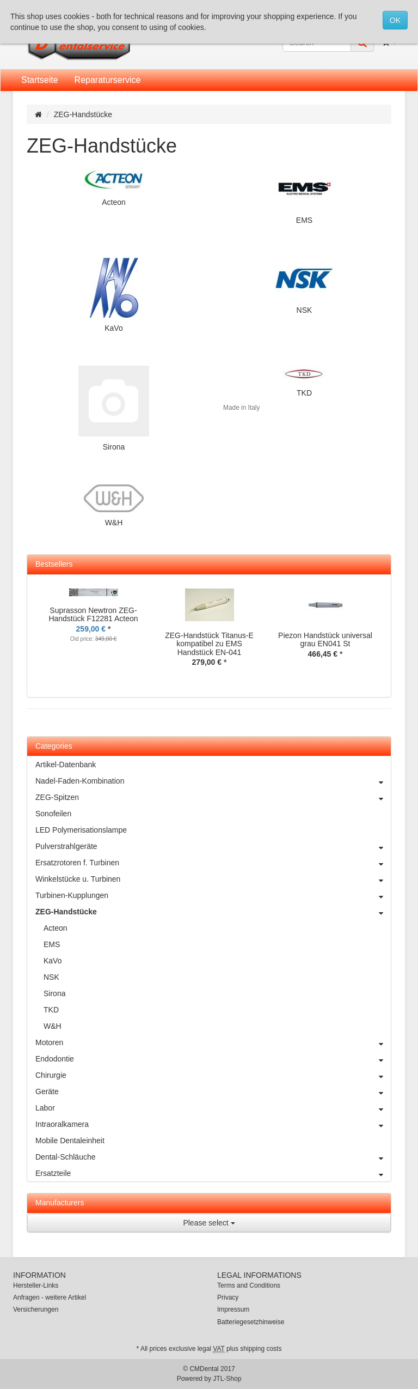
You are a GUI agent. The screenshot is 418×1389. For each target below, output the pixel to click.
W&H (114, 522)
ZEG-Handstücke (213, 911)
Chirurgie (213, 1075)
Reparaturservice (108, 79)
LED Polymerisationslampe (81, 830)
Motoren (213, 1042)
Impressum (233, 1309)
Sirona (114, 446)
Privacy (227, 1297)
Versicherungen (35, 1309)
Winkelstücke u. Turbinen (213, 879)
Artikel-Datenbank (65, 764)
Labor (213, 1108)
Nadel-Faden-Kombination (213, 781)
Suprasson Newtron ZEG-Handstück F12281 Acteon (93, 614)
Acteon (114, 202)
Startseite (39, 79)
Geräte (213, 1091)
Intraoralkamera (213, 1124)
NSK (304, 310)
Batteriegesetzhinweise (250, 1322)
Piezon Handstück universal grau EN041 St (325, 639)
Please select (209, 1222)
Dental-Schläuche (213, 1157)
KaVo (113, 328)
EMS (304, 220)
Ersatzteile (213, 1173)
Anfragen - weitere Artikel (49, 1297)
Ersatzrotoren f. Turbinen (213, 862)
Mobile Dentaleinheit (69, 1140)
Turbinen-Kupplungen (213, 895)
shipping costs (260, 1348)
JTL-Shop (227, 1378)
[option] (93, 624)
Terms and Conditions (248, 1285)
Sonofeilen (53, 813)
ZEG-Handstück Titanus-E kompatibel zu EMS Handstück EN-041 (209, 644)
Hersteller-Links (35, 1285)
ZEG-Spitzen (213, 797)
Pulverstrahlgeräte (213, 846)
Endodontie (213, 1059)
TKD (304, 393)
